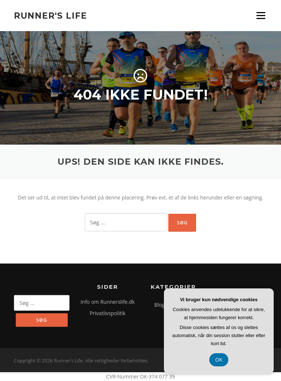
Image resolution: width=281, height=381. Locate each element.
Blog (159, 304)
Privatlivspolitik (107, 313)
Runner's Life (50, 15)
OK (218, 359)
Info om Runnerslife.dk (107, 301)
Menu (260, 15)
